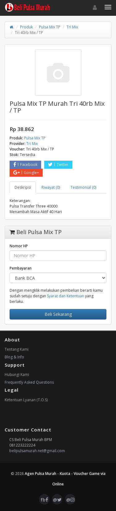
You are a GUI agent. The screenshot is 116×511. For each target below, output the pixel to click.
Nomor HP (19, 246)
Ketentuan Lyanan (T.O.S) (26, 399)
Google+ (26, 172)
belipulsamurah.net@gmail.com (37, 450)
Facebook (25, 164)
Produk (26, 27)
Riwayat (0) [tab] (50, 187)
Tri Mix (72, 27)
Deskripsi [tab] (23, 187)
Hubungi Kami (17, 374)
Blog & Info (14, 357)
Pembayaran (21, 268)
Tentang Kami (16, 349)
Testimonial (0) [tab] (83, 187)
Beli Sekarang (58, 314)
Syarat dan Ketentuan (65, 296)
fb (44, 500)
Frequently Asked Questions (29, 382)
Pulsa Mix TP (49, 27)
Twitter (58, 164)
